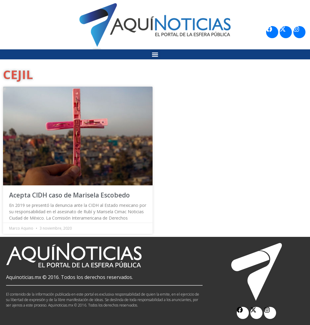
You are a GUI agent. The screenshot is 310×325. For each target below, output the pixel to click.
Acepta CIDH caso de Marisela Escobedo (69, 195)
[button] (155, 54)
